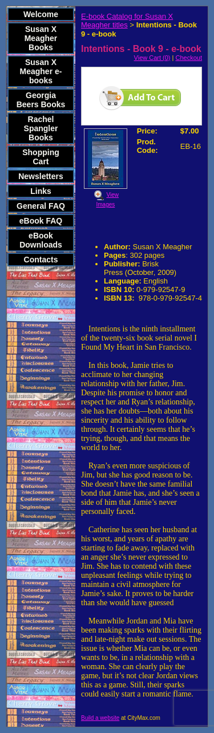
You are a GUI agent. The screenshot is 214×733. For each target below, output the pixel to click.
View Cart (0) (152, 57)
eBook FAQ (40, 220)
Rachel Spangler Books (41, 128)
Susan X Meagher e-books (41, 71)
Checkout (189, 57)
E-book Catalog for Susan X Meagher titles (127, 20)
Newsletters (40, 176)
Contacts (41, 259)
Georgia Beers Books (41, 100)
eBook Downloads (40, 240)
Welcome (40, 14)
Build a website (100, 718)
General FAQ (41, 205)
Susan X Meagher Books (41, 38)
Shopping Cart (40, 157)
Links (40, 191)
